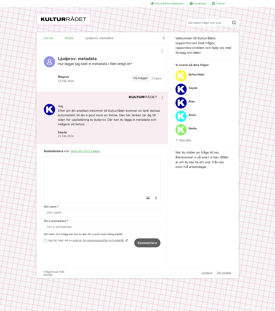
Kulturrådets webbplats (167, 3)
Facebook (198, 3)
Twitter (218, 3)
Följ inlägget (140, 78)
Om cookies (224, 272)
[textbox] (102, 175)
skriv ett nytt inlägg (85, 151)
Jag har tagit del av (87, 240)
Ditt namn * (51, 206)
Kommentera (147, 243)
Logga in (207, 272)
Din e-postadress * (56, 221)
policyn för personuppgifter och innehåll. (99, 240)
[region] (102, 68)
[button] (148, 198)
